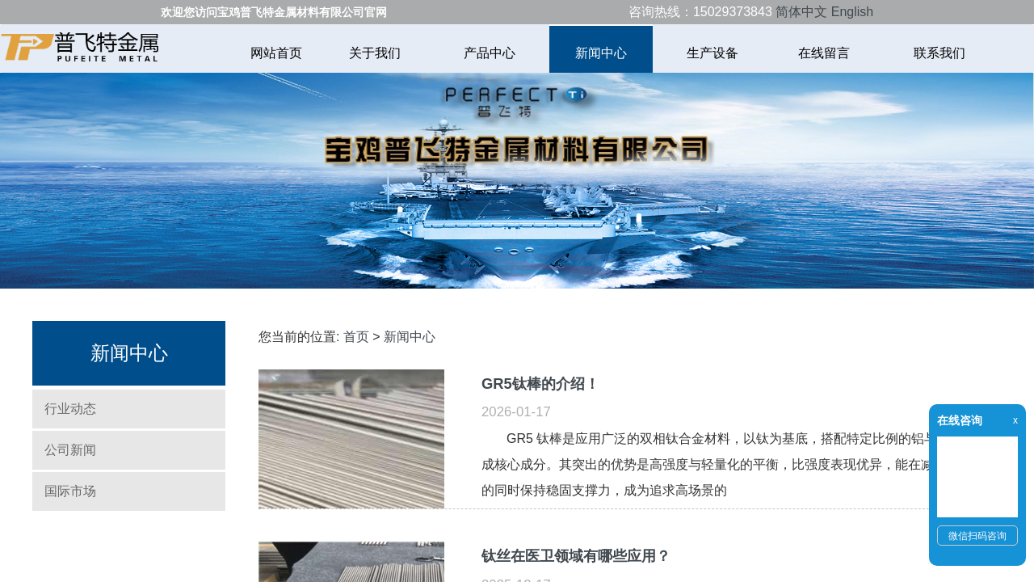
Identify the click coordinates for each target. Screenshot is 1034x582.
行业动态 (70, 408)
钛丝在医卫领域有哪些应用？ (575, 555)
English (852, 12)
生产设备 (712, 53)
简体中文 (801, 12)
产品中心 (489, 53)
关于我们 (376, 53)
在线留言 (825, 53)
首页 (356, 337)
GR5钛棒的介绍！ (540, 383)
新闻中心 (601, 53)
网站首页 (276, 53)
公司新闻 (70, 450)
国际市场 (70, 491)
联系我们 (939, 53)
